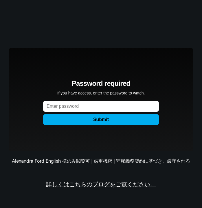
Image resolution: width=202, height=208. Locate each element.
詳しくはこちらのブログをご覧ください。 (101, 185)
